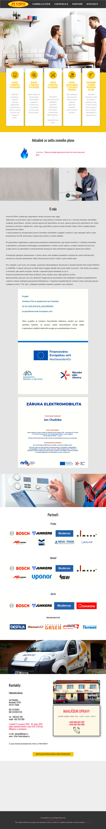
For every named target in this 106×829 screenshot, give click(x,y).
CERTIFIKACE (61, 4)
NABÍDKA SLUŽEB (41, 4)
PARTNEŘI (77, 4)
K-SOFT (46, 820)
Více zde (88, 822)
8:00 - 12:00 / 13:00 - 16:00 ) (76, 716)
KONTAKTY (92, 4)
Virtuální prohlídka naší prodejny (53, 754)
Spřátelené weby (55, 820)
